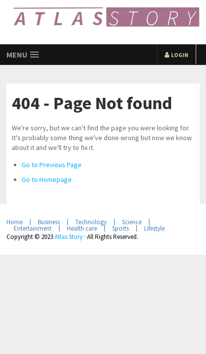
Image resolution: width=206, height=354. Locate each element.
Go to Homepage (47, 179)
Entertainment (33, 228)
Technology (91, 222)
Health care (82, 228)
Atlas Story (69, 237)
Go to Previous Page (52, 164)
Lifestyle (154, 228)
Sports (120, 228)
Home (14, 222)
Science (132, 222)
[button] (22, 55)
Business (49, 222)
